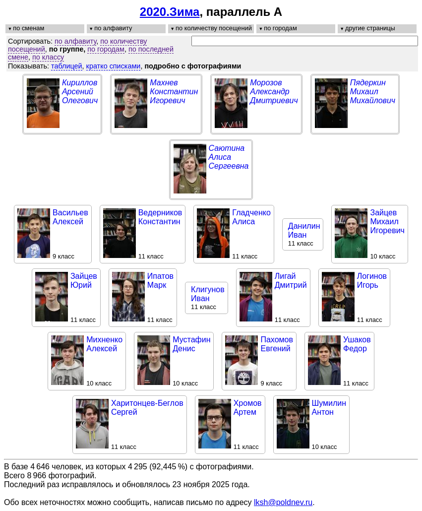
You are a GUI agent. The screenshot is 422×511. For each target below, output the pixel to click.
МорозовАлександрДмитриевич (274, 91)
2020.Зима (170, 11)
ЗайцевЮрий (83, 280)
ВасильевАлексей (70, 217)
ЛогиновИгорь (372, 280)
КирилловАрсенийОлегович (80, 91)
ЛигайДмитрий (291, 280)
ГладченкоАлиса (251, 217)
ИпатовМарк (160, 280)
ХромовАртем (248, 407)
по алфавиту (75, 41)
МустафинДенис (191, 344)
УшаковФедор (357, 344)
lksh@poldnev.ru (283, 502)
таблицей (66, 66)
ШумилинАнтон (329, 407)
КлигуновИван (208, 294)
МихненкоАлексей (104, 344)
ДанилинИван (304, 230)
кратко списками (113, 66)
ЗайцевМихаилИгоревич (387, 221)
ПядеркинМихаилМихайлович (372, 91)
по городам (105, 49)
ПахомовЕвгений (276, 344)
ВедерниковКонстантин (160, 217)
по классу (48, 57)
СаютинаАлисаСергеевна (229, 157)
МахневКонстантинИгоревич (174, 91)
